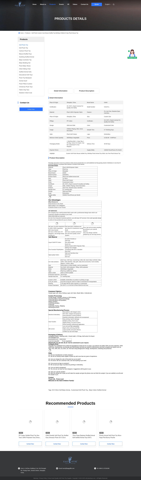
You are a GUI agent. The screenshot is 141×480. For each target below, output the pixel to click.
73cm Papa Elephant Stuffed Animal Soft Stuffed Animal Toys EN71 (83, 436)
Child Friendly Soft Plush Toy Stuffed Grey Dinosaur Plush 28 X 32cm (57, 436)
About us (43, 4)
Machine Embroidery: (54, 314)
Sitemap (35, 478)
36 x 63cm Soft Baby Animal (61, 390)
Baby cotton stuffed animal (97, 390)
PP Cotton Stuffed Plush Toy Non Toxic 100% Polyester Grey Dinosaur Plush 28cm (30, 437)
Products (53, 4)
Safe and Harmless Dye (71, 253)
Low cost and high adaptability (71, 326)
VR (68, 4)
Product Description (86, 91)
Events (61, 4)
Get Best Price (97, 82)
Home (34, 4)
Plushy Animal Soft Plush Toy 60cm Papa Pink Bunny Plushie (110, 436)
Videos (75, 4)
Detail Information (60, 91)
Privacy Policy (43, 478)
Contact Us (84, 4)
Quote (97, 4)
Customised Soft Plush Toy (79, 390)
